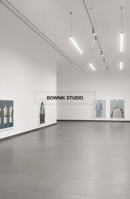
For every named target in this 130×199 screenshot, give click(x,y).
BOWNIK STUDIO (65, 98)
